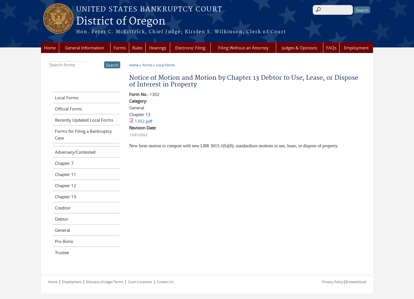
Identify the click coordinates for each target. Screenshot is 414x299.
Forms (120, 47)
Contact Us (165, 281)
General (62, 230)
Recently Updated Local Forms (84, 120)
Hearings (157, 47)
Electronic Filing (190, 47)
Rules (137, 47)
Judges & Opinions (299, 47)
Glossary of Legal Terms (104, 281)
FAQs (331, 47)
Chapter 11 (65, 174)
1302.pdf (143, 121)
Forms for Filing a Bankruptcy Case (83, 134)
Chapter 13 (65, 196)
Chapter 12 (65, 185)
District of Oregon (120, 21)
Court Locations (140, 281)
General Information (84, 47)
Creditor (63, 208)
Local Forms (165, 65)
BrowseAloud (355, 281)
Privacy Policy (332, 281)
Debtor (61, 219)
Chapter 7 (64, 163)
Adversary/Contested (75, 152)
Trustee (62, 252)
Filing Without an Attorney (243, 47)
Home (50, 47)
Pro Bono (64, 241)
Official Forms (68, 109)
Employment (356, 47)
